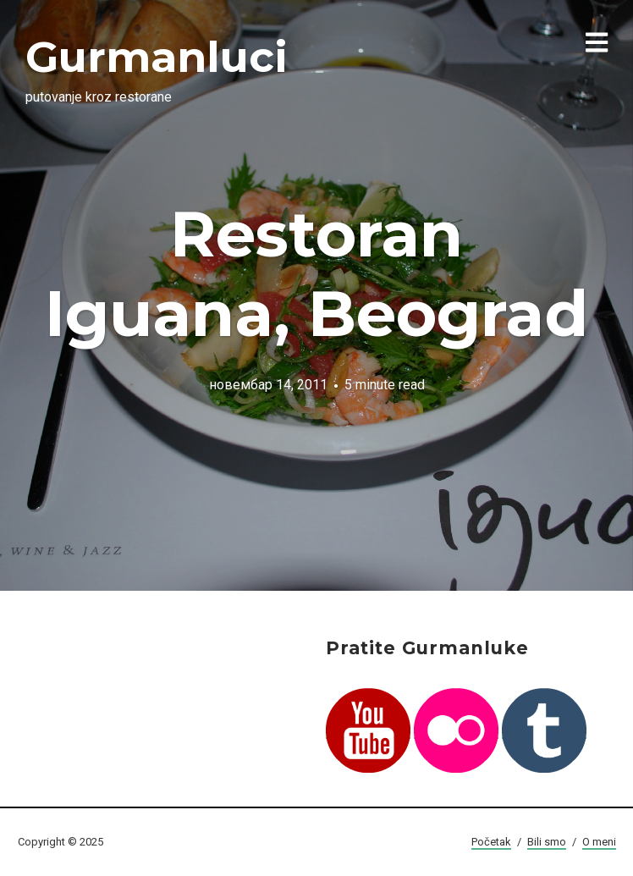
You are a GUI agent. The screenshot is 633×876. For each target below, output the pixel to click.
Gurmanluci (156, 57)
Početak (491, 841)
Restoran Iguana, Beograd (316, 273)
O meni (599, 841)
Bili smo (546, 841)
